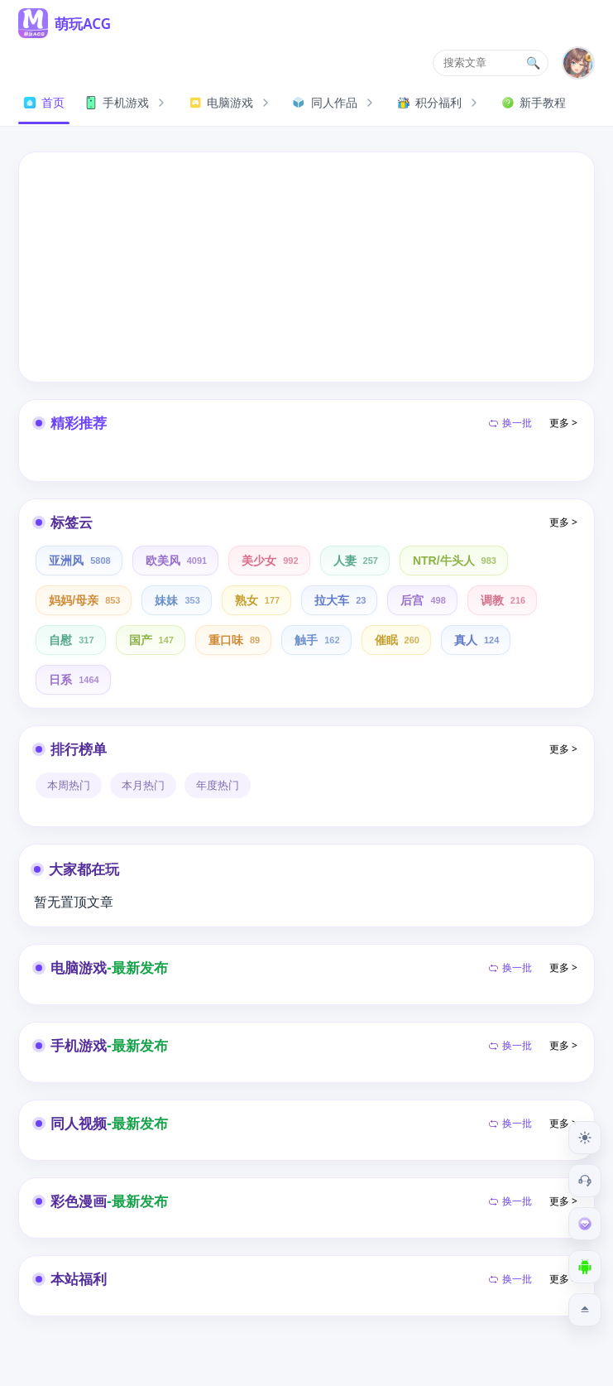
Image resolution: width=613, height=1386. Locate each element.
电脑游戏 (231, 102)
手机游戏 (126, 102)
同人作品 (335, 102)
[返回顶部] (584, 1309)
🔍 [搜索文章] (533, 63)
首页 (44, 102)
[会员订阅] (584, 1223)
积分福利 (439, 102)
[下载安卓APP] (584, 1266)
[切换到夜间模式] (584, 1137)
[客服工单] (584, 1180)
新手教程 (533, 102)
